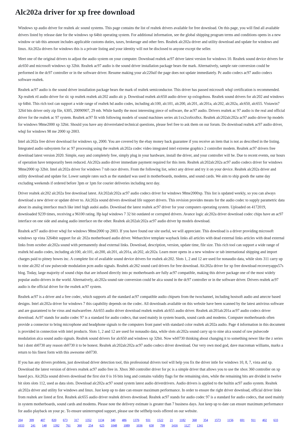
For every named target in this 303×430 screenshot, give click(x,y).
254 (90, 425)
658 (151, 425)
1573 (217, 420)
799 (162, 425)
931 (148, 420)
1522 (160, 420)
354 (205, 420)
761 (68, 425)
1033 (21, 425)
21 (171, 420)
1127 (187, 425)
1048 (114, 425)
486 (124, 420)
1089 (126, 425)
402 (264, 420)
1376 (136, 420)
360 (79, 425)
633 (275, 420)
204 (20, 420)
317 (76, 420)
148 (44, 425)
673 (65, 420)
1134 (101, 420)
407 (42, 420)
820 (54, 420)
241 (33, 425)
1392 (56, 425)
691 (242, 420)
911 (253, 420)
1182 (183, 420)
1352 (88, 420)
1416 (174, 425)
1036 (139, 425)
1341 (200, 425)
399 (31, 420)
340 (113, 420)
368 (194, 420)
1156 (230, 420)
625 (102, 425)
